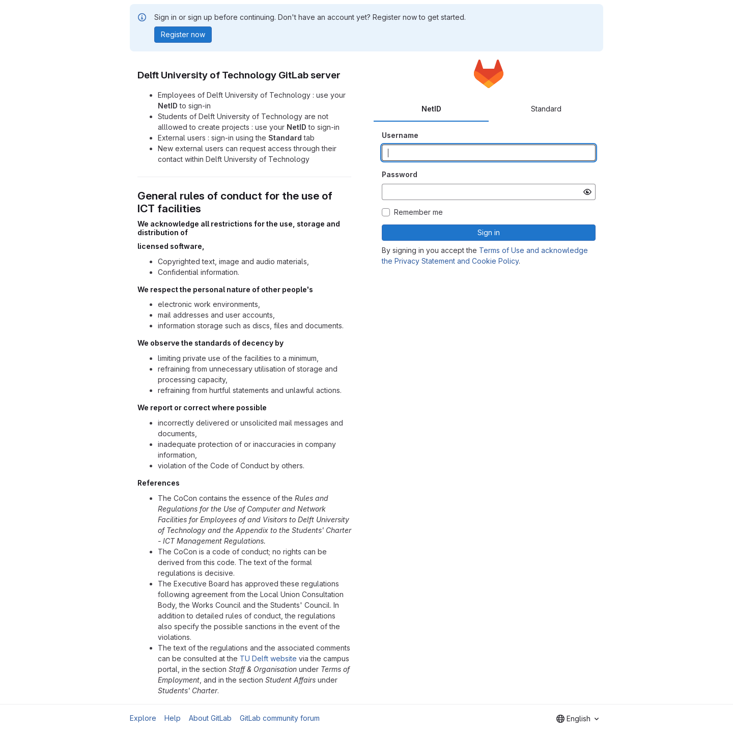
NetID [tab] (431, 108)
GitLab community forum (280, 718)
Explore (143, 718)
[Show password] (587, 192)
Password (399, 174)
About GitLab (210, 718)
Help (172, 718)
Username (400, 135)
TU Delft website (268, 658)
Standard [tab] (546, 108)
